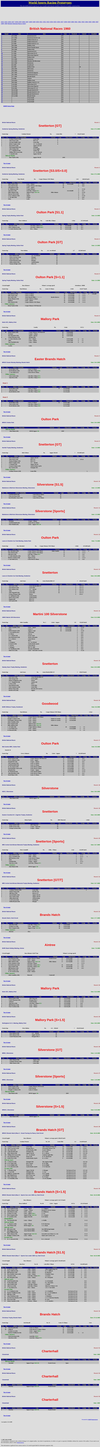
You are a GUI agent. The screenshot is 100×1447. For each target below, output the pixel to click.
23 (2, 78)
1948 (30, 22)
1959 (68, 22)
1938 (16, 22)
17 (2, 67)
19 (2, 70)
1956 (58, 22)
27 (2, 86)
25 (2, 82)
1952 (44, 22)
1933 (2, 22)
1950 (37, 22)
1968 (2, 23)
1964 (86, 22)
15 (2, 63)
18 (2, 68)
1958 (65, 22)
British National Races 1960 (50, 28)
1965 (90, 22)
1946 (23, 22)
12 (2, 57)
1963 (83, 22)
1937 (12, 22)
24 (2, 80)
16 (2, 65)
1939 (19, 22)
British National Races (8, 122)
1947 (26, 22)
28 (2, 88)
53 (2, 101)
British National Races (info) (17, 23)
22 (2, 76)
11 (2, 55)
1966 (93, 22)
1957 (61, 22)
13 (2, 59)
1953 (47, 22)
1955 (54, 22)
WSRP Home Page (8, 106)
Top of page (6, 163)
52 (2, 99)
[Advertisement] (50, 13)
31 (2, 94)
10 (2, 53)
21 (2, 74)
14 (2, 61)
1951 (40, 22)
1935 (5, 22)
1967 (97, 22)
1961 (76, 22)
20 (2, 72)
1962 (79, 22)
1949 (33, 22)
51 (2, 98)
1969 (5, 23)
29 (2, 90)
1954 (51, 22)
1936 (9, 22)
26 (2, 84)
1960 (72, 22)
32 (2, 96)
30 (2, 92)
